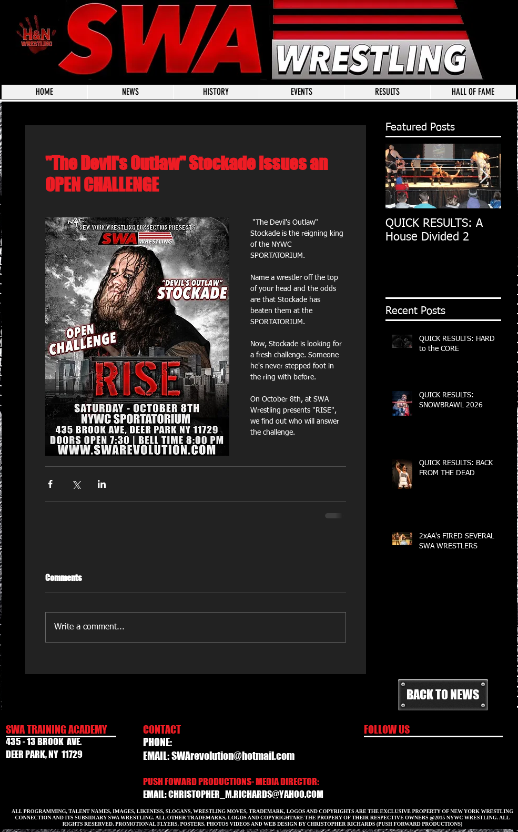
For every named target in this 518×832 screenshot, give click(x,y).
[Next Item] (484, 176)
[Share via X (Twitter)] (76, 484)
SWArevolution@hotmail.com (232, 755)
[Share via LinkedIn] (102, 484)
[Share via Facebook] (50, 484)
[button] (301, 92)
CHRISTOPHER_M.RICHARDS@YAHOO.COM (245, 794)
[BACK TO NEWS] (443, 694)
